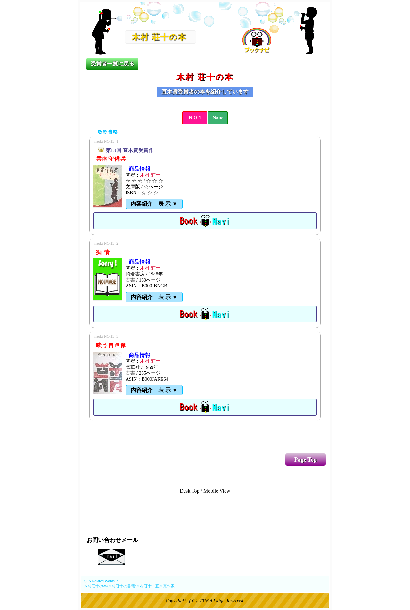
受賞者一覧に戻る (112, 64)
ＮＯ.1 (194, 117)
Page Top (305, 459)
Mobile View (216, 491)
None (218, 117)
